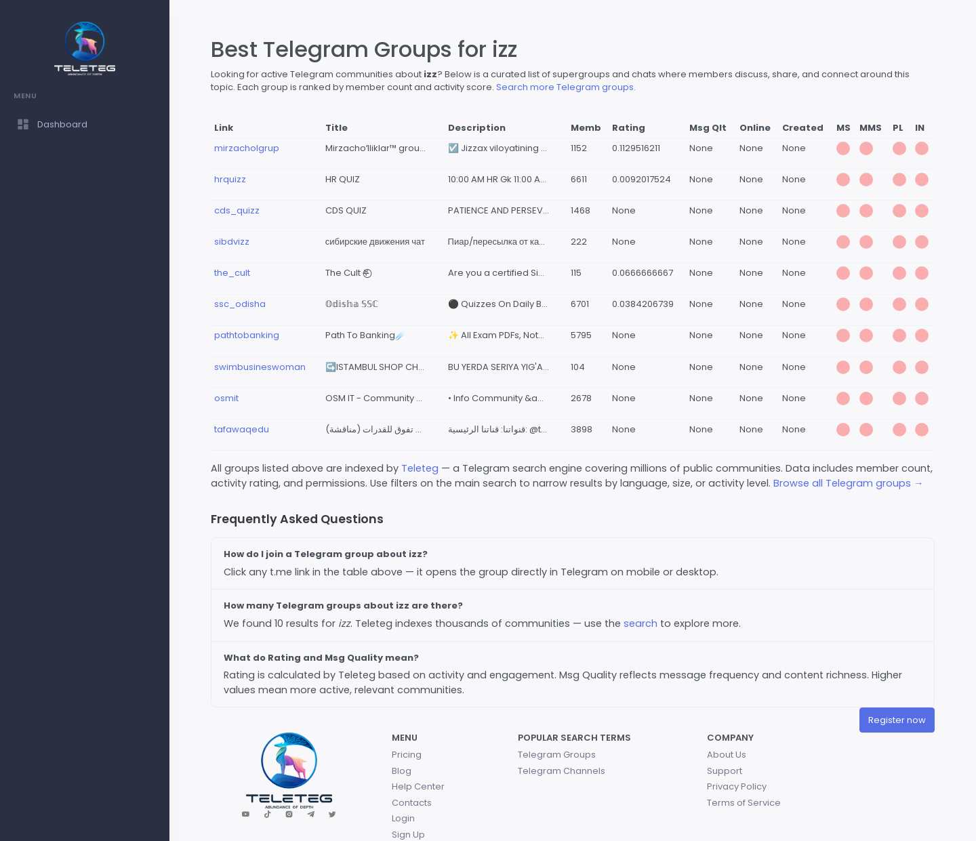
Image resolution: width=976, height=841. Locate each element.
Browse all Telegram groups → (848, 483)
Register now (897, 720)
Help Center (418, 786)
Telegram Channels (561, 770)
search (640, 623)
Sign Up (408, 834)
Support (724, 770)
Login (403, 818)
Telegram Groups (557, 754)
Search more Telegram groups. (566, 87)
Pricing (407, 754)
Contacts (412, 802)
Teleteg (420, 468)
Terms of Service (744, 802)
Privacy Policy (737, 786)
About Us (726, 754)
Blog (401, 770)
